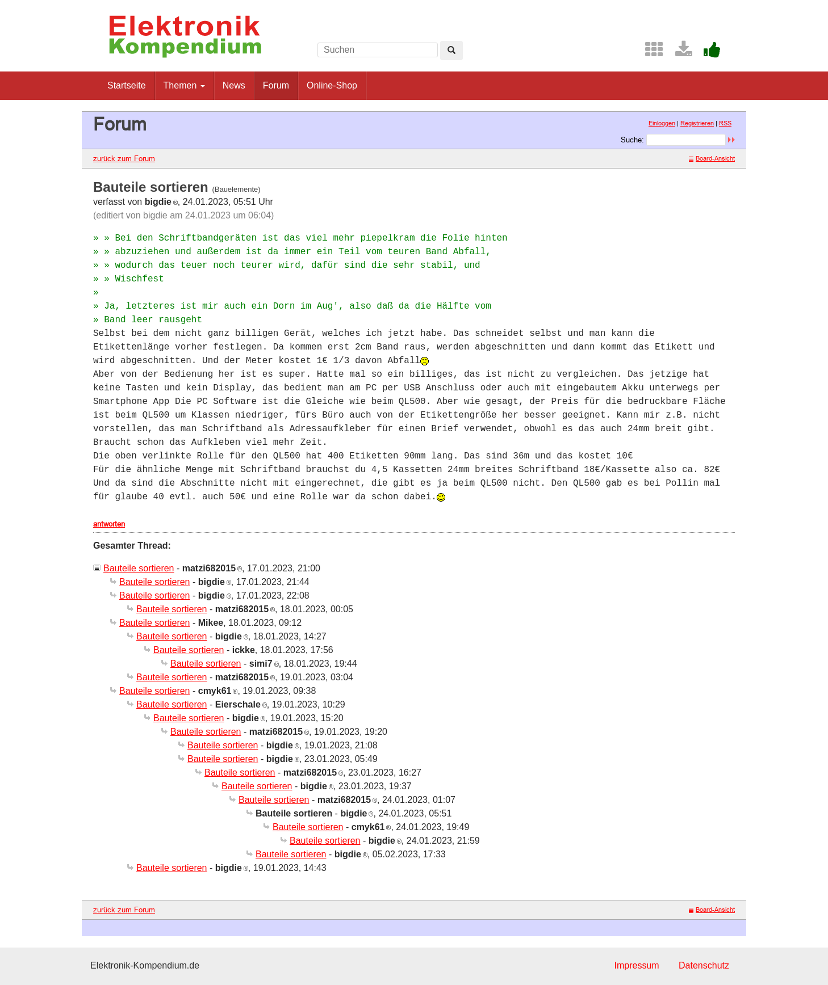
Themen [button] (184, 85)
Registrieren (697, 123)
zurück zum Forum (124, 158)
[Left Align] (451, 50)
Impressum (636, 965)
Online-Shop (332, 85)
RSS (725, 123)
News (234, 85)
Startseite (126, 85)
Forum (276, 85)
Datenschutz (704, 965)
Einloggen (662, 123)
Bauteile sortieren (138, 568)
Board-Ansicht (712, 158)
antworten (109, 523)
